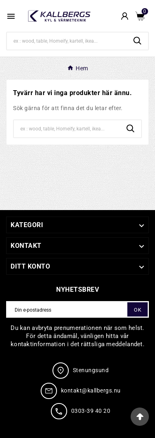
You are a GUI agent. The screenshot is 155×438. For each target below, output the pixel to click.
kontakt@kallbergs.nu (91, 390)
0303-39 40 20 (91, 411)
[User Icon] (124, 16)
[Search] (67, 41)
